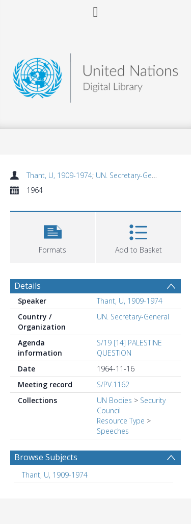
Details (27, 285)
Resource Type (121, 421)
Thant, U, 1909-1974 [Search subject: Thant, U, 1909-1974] (55, 475)
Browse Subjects (45, 457)
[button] (52, 236)
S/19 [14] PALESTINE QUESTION (129, 348)
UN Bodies (114, 400)
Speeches (113, 431)
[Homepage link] (95, 75)
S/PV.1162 (113, 384)
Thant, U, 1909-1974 (59, 175)
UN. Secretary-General (132, 175)
